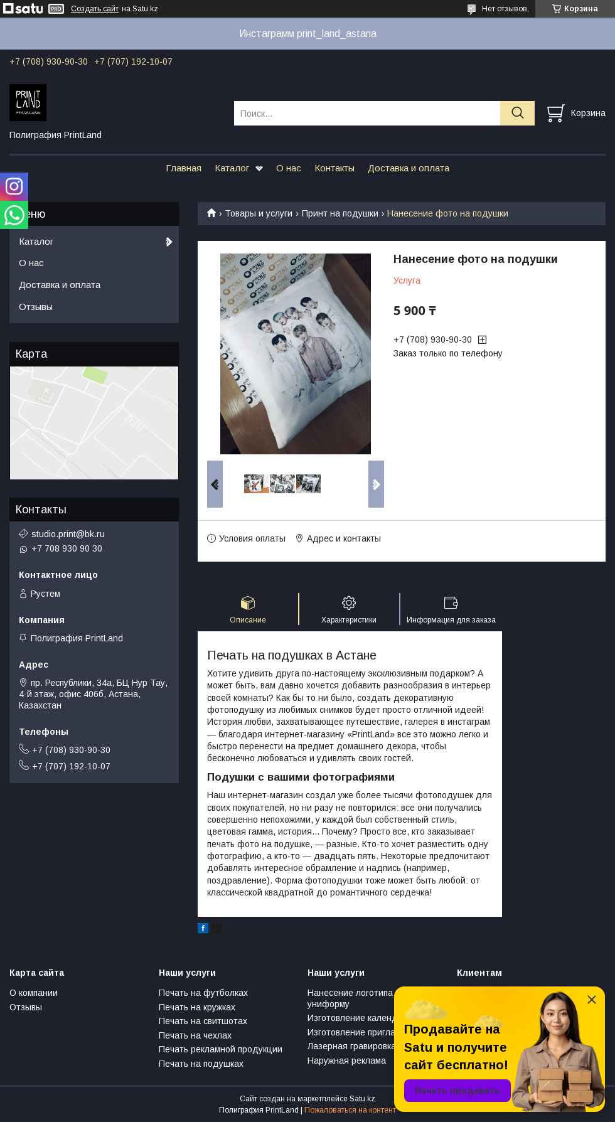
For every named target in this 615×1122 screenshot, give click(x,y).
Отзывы (36, 306)
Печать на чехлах (195, 1035)
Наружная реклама (347, 1060)
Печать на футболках (203, 993)
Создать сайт (95, 8)
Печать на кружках (197, 1007)
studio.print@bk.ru (68, 534)
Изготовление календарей (363, 1018)
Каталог (232, 168)
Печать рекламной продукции (220, 1049)
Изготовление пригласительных (373, 1032)
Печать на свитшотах (203, 1021)
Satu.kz (362, 1098)
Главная (183, 168)
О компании (33, 993)
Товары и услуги (258, 213)
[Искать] (517, 113)
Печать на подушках (201, 1064)
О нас (288, 168)
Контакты (334, 168)
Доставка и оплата (408, 168)
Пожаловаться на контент (350, 1110)
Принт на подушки (340, 213)
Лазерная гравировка (352, 1046)
